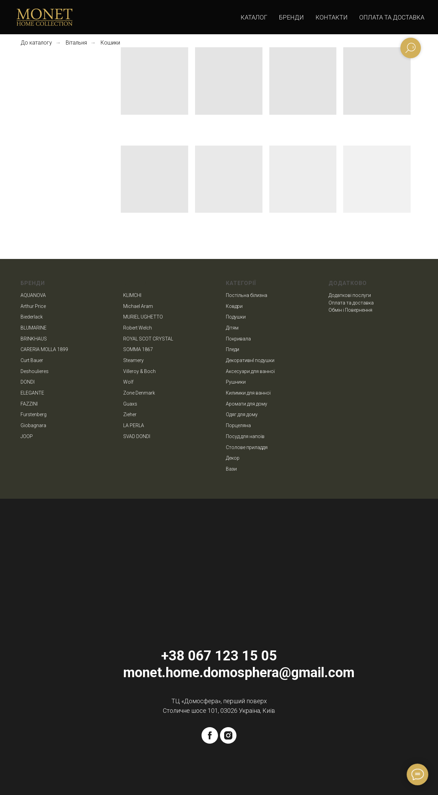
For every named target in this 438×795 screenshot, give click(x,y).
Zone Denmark (139, 393)
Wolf (128, 382)
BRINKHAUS (34, 338)
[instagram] (228, 735)
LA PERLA (133, 425)
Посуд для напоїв (245, 436)
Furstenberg (34, 414)
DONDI (28, 382)
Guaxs (130, 404)
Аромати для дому (246, 404)
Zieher (130, 414)
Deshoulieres (35, 371)
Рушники (236, 382)
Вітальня (76, 42)
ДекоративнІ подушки (250, 360)
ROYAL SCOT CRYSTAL (148, 338)
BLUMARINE (34, 328)
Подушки (236, 317)
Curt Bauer (32, 360)
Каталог (254, 17)
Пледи (232, 349)
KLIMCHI (132, 295)
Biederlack (32, 317)
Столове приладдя (247, 447)
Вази (231, 469)
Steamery (133, 360)
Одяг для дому (242, 414)
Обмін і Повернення (350, 310)
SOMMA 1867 (138, 349)
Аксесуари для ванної (250, 371)
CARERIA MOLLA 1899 (44, 349)
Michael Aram (138, 306)
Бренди (291, 17)
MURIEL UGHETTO (143, 317)
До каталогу (36, 42)
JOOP (27, 436)
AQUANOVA (33, 295)
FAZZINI (29, 404)
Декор (233, 458)
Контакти (331, 17)
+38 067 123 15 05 (219, 656)
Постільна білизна (246, 295)
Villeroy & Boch (139, 371)
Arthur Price (33, 306)
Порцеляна (238, 425)
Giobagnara (33, 425)
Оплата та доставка (391, 17)
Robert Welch (137, 328)
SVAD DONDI (136, 436)
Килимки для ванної (248, 393)
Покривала (238, 338)
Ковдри (234, 306)
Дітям (232, 328)
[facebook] (210, 735)
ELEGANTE (32, 393)
